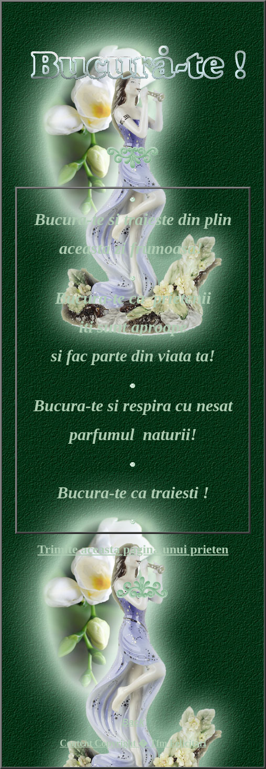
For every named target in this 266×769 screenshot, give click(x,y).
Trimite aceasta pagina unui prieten (133, 549)
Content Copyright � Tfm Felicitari (133, 743)
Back (132, 722)
